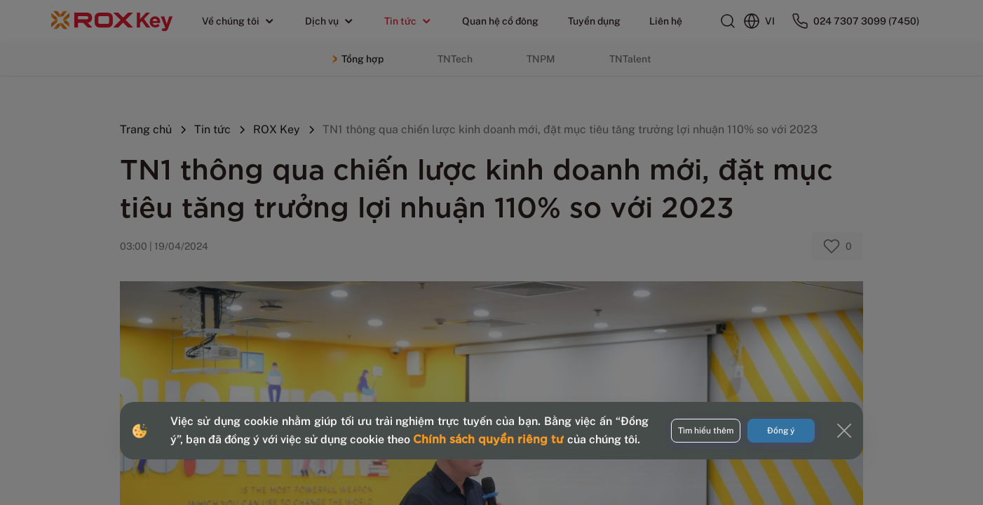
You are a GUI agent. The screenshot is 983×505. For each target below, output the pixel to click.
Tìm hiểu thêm (705, 431)
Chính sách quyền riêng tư (490, 438)
